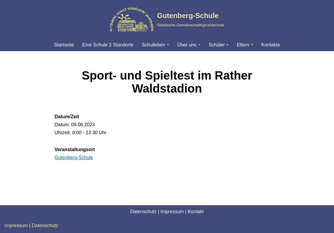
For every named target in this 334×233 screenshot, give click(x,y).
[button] (168, 44)
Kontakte (270, 44)
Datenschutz (143, 211)
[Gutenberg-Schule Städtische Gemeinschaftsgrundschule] (167, 19)
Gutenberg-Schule (73, 157)
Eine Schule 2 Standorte (108, 44)
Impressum (172, 211)
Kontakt (196, 211)
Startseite (64, 44)
